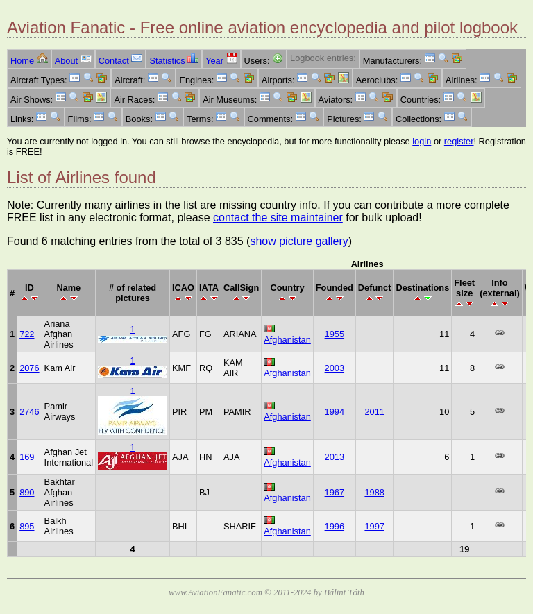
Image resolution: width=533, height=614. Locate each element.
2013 (334, 457)
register (459, 141)
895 (26, 526)
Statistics (173, 61)
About (73, 61)
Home (29, 61)
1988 (374, 492)
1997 (374, 526)
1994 (334, 412)
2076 (29, 368)
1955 (334, 334)
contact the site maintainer (278, 217)
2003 (334, 368)
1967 (334, 492)
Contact (121, 61)
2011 (374, 412)
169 (26, 457)
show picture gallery (299, 241)
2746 (29, 412)
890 (26, 492)
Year (221, 61)
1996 (334, 526)
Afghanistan (287, 339)
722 (26, 334)
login (421, 141)
